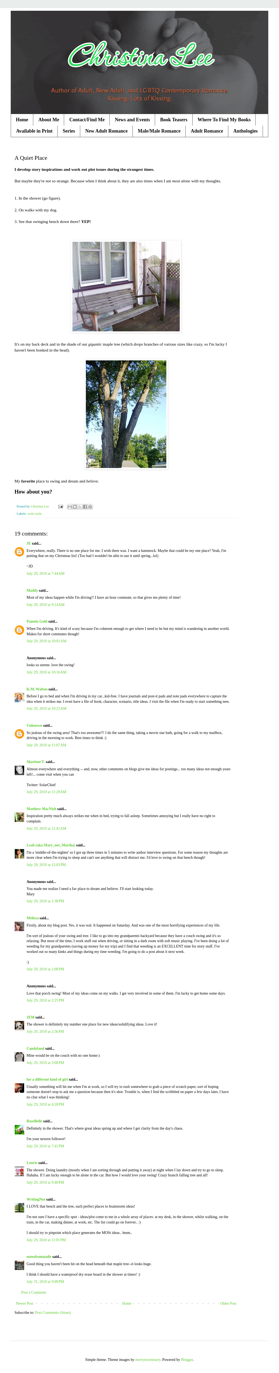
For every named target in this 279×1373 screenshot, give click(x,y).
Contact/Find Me (86, 119)
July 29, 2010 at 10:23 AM (46, 709)
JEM (31, 1017)
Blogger (187, 1360)
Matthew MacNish (41, 809)
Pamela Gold (37, 621)
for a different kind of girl (47, 1079)
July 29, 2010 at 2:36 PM (45, 1032)
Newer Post (24, 1303)
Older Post (229, 1303)
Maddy (32, 590)
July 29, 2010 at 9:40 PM (45, 1182)
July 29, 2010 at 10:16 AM (46, 672)
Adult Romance (207, 131)
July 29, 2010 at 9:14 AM (45, 605)
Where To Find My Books (224, 119)
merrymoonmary (147, 1360)
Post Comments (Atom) (53, 1313)
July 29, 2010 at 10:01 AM (46, 641)
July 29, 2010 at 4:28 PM (45, 1104)
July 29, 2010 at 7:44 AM (45, 574)
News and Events (132, 119)
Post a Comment (33, 1292)
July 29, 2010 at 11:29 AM (46, 792)
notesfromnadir (39, 1257)
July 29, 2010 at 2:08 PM (45, 969)
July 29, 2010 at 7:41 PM (45, 1146)
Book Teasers (174, 119)
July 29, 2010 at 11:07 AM (46, 745)
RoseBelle (34, 1121)
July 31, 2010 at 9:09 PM (45, 1282)
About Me (48, 119)
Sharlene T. (36, 762)
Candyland (35, 1048)
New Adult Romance (106, 131)
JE (29, 543)
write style (34, 514)
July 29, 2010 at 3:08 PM (45, 1063)
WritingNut (36, 1199)
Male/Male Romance (159, 131)
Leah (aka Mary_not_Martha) (51, 845)
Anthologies (245, 131)
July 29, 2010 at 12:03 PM (46, 865)
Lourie (32, 1163)
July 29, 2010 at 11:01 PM (46, 1240)
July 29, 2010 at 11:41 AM (46, 828)
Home (22, 119)
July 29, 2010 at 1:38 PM (45, 901)
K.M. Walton (37, 689)
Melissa (33, 918)
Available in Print (34, 131)
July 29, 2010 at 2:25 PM (45, 1000)
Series (69, 131)
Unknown (34, 725)
